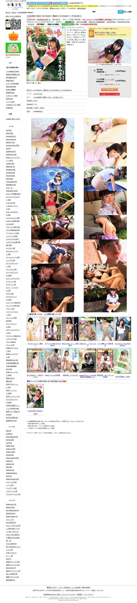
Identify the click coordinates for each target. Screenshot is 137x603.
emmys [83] (10, 440)
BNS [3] (8, 431)
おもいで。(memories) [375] (12, 189)
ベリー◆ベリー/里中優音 (105, 344)
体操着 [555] (10, 93)
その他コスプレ (58, 97)
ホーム (8, 12)
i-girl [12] (9, 443)
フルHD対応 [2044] (12, 71)
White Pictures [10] (12, 479)
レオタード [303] (11, 96)
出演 (29, 90)
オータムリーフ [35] (13, 257)
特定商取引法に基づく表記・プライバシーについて (60, 594)
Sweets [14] (10, 470)
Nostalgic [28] (10, 170)
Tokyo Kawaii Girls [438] (10, 177)
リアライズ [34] (11, 339)
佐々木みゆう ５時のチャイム (35, 376)
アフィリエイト (88, 594)
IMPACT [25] (10, 142)
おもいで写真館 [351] (13, 194)
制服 (44, 97)
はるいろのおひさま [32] (12, 213)
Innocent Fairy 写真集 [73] (12, 147)
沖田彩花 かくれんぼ (70, 375)
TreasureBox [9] (11, 182)
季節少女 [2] (10, 378)
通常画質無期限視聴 (101, 71)
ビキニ (14, 12)
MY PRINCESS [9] (12, 510)
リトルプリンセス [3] (13, 494)
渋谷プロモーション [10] (12, 385)
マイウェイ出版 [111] (13, 336)
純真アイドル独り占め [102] (13, 413)
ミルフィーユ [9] (11, 491)
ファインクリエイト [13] (12, 313)
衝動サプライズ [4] (12, 577)
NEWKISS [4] (10, 513)
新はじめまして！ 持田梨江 (70, 344)
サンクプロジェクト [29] (12, 265)
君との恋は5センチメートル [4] (13, 548)
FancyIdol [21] (11, 136)
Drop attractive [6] (12, 437)
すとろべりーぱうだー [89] (13, 198)
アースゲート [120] (12, 233)
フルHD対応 (37, 97)
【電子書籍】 (40, 24)
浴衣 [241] (9, 99)
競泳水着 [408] (11, 86)
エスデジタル (111, 22)
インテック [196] (11, 236)
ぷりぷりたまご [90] (13, 218)
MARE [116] (10, 446)
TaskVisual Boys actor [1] (11, 474)
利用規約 (79, 594)
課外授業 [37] (10, 580)
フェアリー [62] (11, 488)
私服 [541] (9, 108)
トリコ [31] (10, 485)
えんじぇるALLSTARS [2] (11, 521)
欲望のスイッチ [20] (13, 562)
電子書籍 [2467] (11, 77)
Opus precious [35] (12, 458)
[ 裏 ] (38, 83)
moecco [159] (10, 449)
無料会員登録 (81, 8)
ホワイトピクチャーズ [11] (13, 331)
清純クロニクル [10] (13, 565)
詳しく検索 (128, 12)
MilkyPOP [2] (10, 166)
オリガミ (31, 24)
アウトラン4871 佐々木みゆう (53, 344)
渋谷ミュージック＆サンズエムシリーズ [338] (13, 399)
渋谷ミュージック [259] (11, 392)
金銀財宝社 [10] (11, 420)
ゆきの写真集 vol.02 (122, 377)
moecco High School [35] (10, 453)
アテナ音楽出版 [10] (13, 230)
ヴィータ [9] (10, 345)
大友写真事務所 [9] (12, 363)
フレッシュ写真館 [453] (11, 319)
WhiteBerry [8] (11, 185)
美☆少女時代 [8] (11, 574)
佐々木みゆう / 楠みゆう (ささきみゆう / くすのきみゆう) (52, 90)
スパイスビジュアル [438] (12, 274)
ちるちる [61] (10, 203)
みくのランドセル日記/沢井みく (122, 344)
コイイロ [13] (10, 260)
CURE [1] (9, 434)
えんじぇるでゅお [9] (13, 525)
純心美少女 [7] (11, 568)
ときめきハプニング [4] (12, 207)
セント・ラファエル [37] (12, 289)
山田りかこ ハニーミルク (87, 344)
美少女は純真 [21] (12, 417)
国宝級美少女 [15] (12, 360)
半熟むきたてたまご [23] (12, 349)
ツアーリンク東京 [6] (13, 303)
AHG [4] (9, 130)
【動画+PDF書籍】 (53, 24)
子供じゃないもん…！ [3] (11, 554)
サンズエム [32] (11, 269)
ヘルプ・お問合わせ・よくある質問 (69, 587)
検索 (93, 12)
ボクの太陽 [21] (11, 544)
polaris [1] (9, 461)
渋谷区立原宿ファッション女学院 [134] (13, 407)
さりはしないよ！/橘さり (35, 344)
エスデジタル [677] (12, 239)
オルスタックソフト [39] (12, 252)
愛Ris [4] (9, 381)
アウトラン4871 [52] (13, 227)
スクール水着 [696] (12, 83)
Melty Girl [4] (10, 507)
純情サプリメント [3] (13, 571)
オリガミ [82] (10, 248)
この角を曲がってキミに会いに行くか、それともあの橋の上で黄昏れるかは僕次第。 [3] (13, 535)
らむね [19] (10, 224)
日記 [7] (8, 559)
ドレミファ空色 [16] (13, 306)
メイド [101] (10, 102)
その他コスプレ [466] (13, 105)
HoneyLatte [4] (11, 139)
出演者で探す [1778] (13, 119)
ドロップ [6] (10, 309)
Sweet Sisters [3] (11, 516)
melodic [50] (10, 163)
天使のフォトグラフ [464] (12, 373)
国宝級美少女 (69, 22)
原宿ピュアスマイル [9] (12, 355)
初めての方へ (55, 8)
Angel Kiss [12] (11, 504)
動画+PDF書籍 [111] (13, 74)
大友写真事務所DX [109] (11, 367)
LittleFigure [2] (11, 151)
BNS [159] (9, 133)
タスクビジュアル (124, 22)
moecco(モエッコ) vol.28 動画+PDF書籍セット (87, 376)
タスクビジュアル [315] (11, 298)
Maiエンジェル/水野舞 (52, 375)
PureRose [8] (10, 173)
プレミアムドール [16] (11, 325)
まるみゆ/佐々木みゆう (35, 411)
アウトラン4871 (81, 22)
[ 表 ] (33, 83)
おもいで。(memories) (97, 22)
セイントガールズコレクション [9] (13, 280)
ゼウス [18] (10, 293)
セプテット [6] (11, 284)
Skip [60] (9, 467)
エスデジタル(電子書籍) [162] (13, 243)
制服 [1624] (10, 80)
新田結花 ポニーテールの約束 (105, 376)
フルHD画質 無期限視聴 (105, 80)
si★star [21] (10, 464)
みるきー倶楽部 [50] (13, 221)
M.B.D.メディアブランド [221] (13, 159)
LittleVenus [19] (11, 154)
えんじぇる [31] (11, 482)
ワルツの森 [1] (11, 342)
